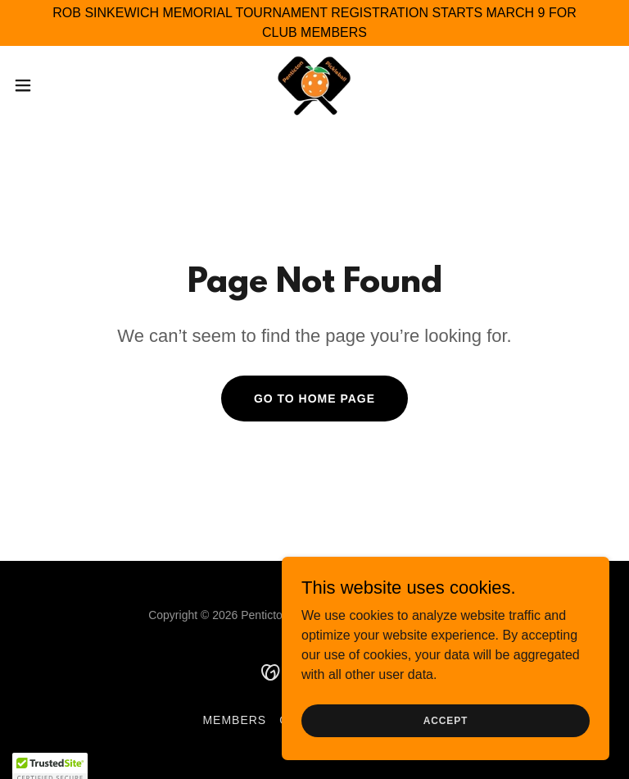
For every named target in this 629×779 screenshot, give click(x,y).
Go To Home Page (314, 398)
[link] (315, 85)
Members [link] (234, 720)
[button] (53, 85)
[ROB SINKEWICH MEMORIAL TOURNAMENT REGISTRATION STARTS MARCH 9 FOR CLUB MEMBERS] (314, 23)
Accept (445, 743)
